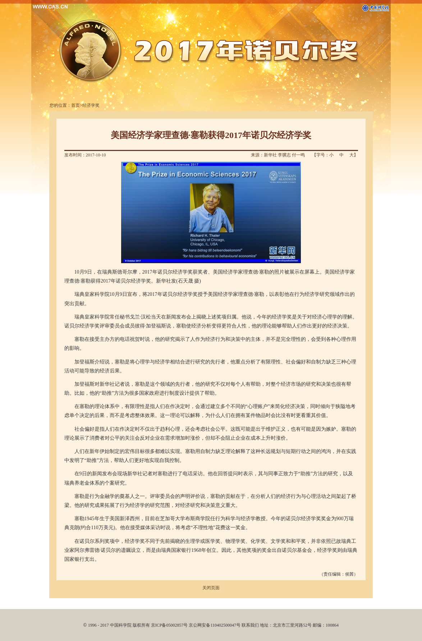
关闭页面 (211, 587)
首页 (75, 105)
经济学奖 (91, 105)
